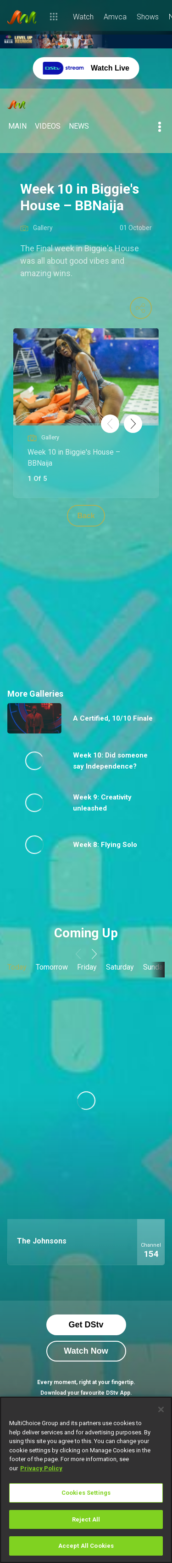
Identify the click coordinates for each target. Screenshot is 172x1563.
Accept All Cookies (86, 1545)
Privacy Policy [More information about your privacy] (41, 1468)
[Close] (161, 1409)
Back (85, 516)
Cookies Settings (86, 1492)
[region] (86, 1480)
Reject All (86, 1519)
